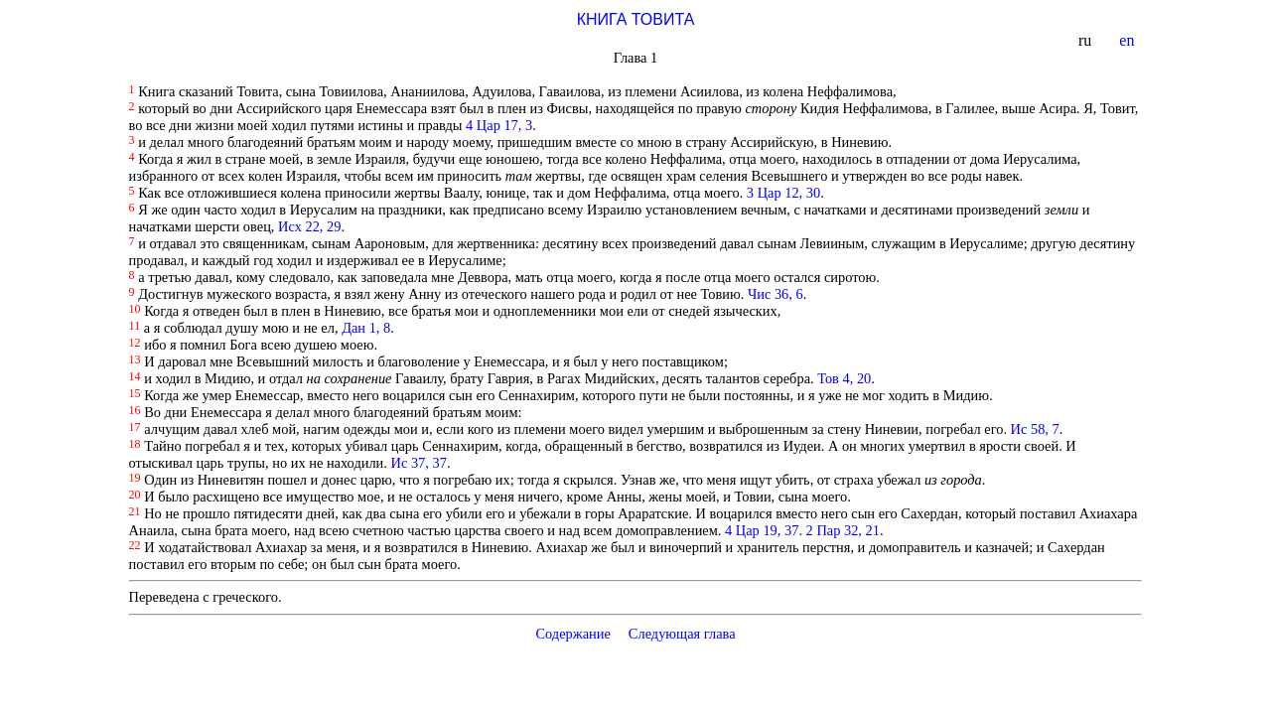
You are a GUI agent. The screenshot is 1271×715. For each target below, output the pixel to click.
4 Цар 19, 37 (761, 530)
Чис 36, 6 (775, 294)
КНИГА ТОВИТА (636, 19)
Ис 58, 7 (1035, 429)
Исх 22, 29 (309, 226)
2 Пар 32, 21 (843, 530)
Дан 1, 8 (366, 328)
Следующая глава (682, 634)
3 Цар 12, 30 (783, 193)
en (1128, 40)
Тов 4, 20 (844, 378)
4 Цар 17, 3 (499, 125)
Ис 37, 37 (419, 463)
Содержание (573, 634)
